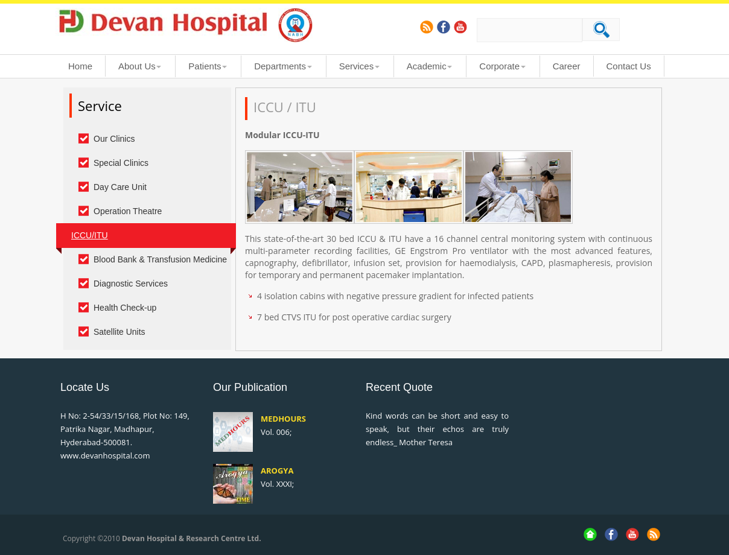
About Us (137, 66)
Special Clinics (121, 163)
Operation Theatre (128, 211)
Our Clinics (114, 139)
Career (567, 66)
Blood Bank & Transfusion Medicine (160, 259)
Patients (204, 66)
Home (80, 66)
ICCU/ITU (89, 235)
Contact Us (628, 66)
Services (356, 66)
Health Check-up (125, 307)
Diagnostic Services (131, 283)
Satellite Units (119, 332)
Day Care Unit (120, 187)
